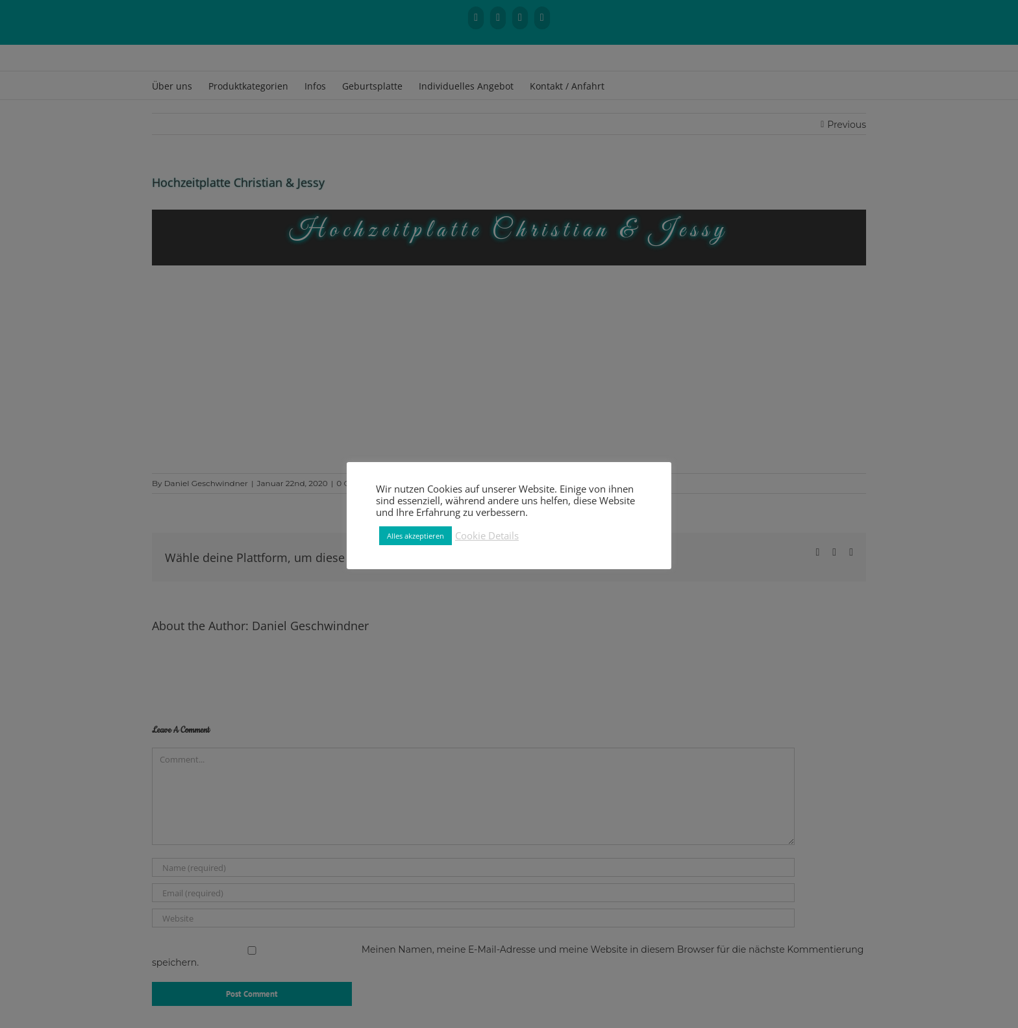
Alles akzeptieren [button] (415, 536)
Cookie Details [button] (487, 535)
